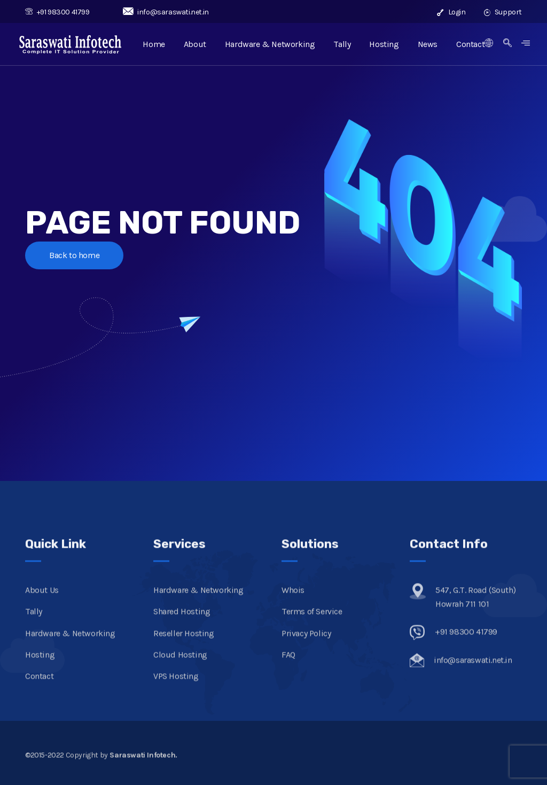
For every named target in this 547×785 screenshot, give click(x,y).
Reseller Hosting (183, 641)
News (427, 44)
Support (503, 12)
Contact (470, 44)
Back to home (74, 255)
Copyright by (121, 762)
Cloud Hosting (180, 663)
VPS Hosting (176, 684)
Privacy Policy (306, 641)
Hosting (383, 44)
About (195, 44)
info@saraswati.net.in (166, 12)
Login (451, 12)
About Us (42, 598)
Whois (293, 598)
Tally (341, 44)
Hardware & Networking (270, 44)
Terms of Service (312, 620)
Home (154, 44)
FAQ (288, 663)
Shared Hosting (181, 620)
